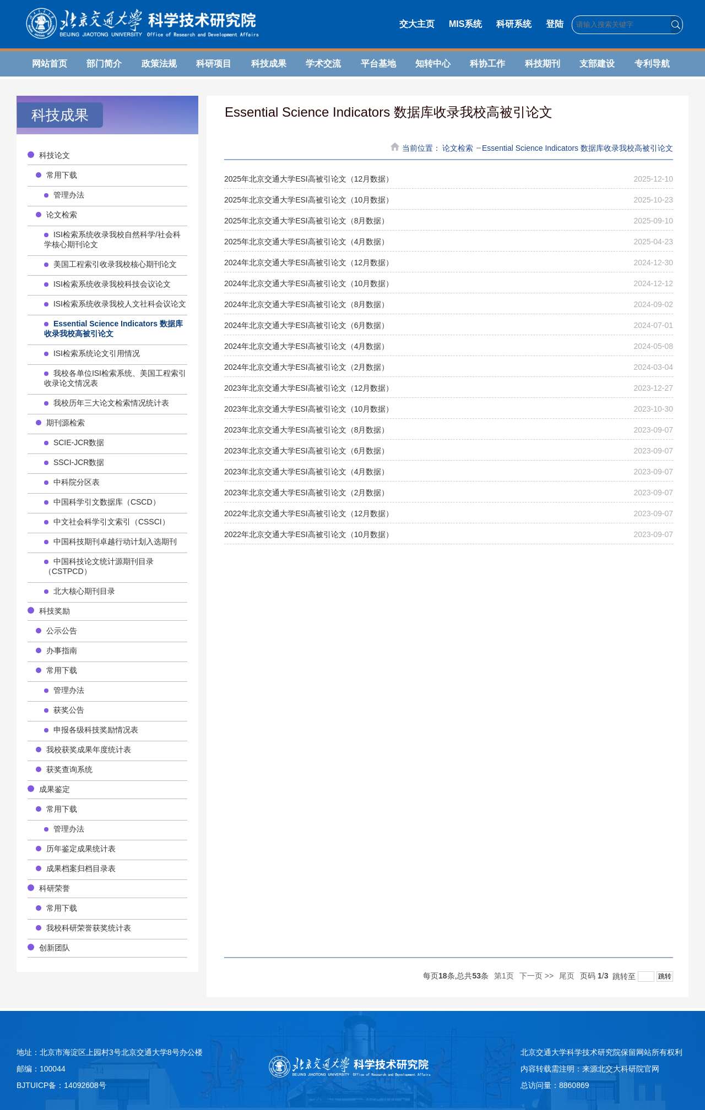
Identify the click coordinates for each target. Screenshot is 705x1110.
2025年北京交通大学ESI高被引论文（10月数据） (308, 199)
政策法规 (159, 63)
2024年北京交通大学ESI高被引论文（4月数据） (306, 346)
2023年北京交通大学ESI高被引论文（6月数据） (306, 450)
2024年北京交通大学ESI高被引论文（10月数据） (308, 283)
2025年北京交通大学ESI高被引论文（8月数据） (306, 220)
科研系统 (514, 24)
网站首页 (49, 63)
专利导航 (652, 63)
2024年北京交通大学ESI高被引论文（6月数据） (306, 325)
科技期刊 (542, 63)
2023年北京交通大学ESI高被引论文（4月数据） (306, 471)
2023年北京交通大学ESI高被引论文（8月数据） (306, 429)
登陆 (554, 24)
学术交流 (323, 63)
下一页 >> (536, 975)
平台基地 (378, 63)
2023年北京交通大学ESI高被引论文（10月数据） (308, 408)
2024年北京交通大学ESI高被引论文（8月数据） (306, 304)
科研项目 (213, 63)
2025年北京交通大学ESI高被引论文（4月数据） (306, 241)
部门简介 (104, 63)
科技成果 (268, 63)
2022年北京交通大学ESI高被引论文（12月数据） (308, 513)
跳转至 (640, 976)
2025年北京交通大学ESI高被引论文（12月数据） (308, 178)
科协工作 (487, 63)
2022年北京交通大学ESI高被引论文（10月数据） (308, 534)
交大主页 (417, 24)
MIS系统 (465, 24)
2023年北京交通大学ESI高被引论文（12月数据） (308, 388)
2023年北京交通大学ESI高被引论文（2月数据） (306, 492)
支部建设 (597, 63)
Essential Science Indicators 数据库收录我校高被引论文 (577, 148)
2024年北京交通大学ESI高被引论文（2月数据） (306, 367)
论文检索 (458, 148)
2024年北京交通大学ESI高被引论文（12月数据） (308, 262)
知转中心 (433, 63)
